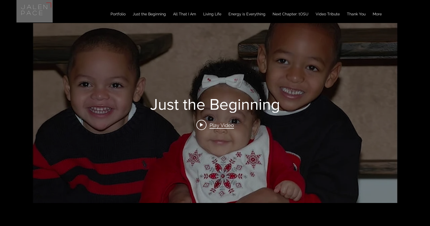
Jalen (35, 7)
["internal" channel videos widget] (215, 113)
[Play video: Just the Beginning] (215, 125)
